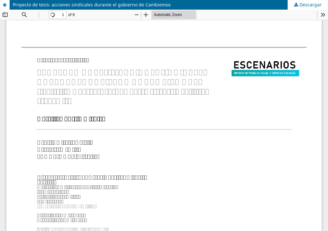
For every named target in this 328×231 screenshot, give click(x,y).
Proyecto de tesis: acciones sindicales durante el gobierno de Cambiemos (92, 5)
